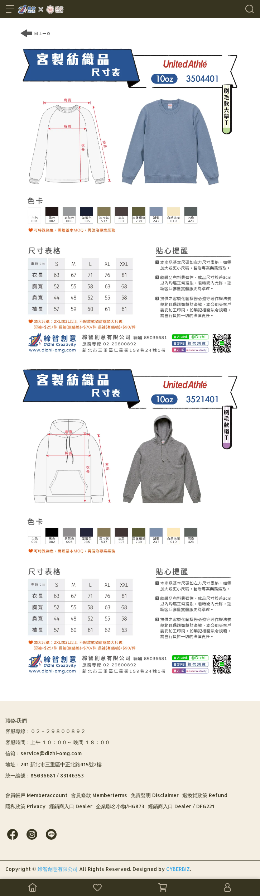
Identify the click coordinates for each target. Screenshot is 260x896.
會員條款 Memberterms (99, 795)
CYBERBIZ (178, 869)
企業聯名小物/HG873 (120, 806)
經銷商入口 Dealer (70, 806)
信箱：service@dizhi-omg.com (43, 753)
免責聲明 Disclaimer (155, 795)
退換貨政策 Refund (204, 795)
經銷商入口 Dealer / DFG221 (181, 806)
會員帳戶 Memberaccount (36, 795)
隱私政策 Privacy (25, 806)
